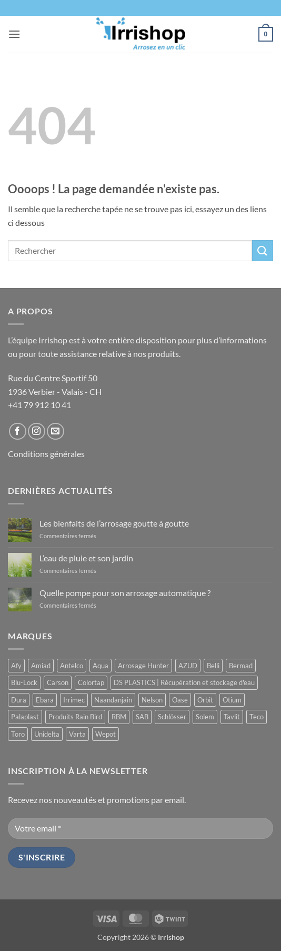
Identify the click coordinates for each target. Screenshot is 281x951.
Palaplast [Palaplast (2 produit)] (25, 716)
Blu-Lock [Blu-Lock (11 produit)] (24, 682)
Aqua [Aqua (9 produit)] (100, 665)
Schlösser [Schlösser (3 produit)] (172, 716)
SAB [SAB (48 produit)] (142, 716)
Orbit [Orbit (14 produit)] (205, 700)
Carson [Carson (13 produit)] (57, 682)
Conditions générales (46, 454)
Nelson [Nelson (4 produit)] (152, 700)
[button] (14, 34)
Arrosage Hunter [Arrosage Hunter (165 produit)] (143, 665)
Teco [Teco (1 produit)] (256, 716)
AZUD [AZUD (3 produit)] (187, 665)
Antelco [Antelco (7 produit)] (71, 665)
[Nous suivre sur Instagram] (36, 431)
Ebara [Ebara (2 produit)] (45, 700)
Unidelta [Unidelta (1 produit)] (46, 734)
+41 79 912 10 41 (39, 405)
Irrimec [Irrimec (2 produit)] (74, 700)
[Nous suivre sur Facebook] (17, 431)
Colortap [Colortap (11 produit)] (91, 682)
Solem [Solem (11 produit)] (205, 716)
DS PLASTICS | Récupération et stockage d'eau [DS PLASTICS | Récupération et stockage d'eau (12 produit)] (184, 682)
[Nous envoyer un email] (55, 431)
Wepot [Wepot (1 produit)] (105, 734)
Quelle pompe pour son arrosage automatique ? (124, 593)
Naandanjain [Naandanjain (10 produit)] (113, 700)
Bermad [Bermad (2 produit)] (241, 665)
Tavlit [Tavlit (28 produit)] (232, 716)
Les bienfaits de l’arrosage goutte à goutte (114, 523)
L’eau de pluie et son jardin (86, 558)
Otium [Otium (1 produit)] (232, 700)
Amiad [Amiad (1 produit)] (41, 665)
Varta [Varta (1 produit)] (77, 734)
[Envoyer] (262, 250)
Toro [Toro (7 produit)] (18, 734)
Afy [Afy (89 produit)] (16, 665)
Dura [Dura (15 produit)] (18, 700)
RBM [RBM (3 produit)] (119, 716)
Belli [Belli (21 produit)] (213, 665)
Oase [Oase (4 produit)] (180, 700)
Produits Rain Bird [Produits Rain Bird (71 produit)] (75, 716)
